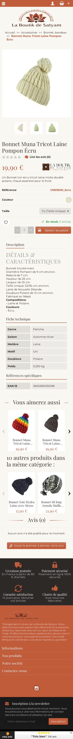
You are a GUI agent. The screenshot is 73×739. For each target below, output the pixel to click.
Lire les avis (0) (38, 157)
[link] (36, 688)
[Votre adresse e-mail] (27, 721)
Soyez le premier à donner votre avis (36, 545)
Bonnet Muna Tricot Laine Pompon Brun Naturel (51, 445)
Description (15, 244)
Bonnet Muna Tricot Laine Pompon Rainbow (21, 443)
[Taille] (55, 211)
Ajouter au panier (53, 230)
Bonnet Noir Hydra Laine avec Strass (21, 504)
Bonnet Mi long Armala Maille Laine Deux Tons (51, 505)
